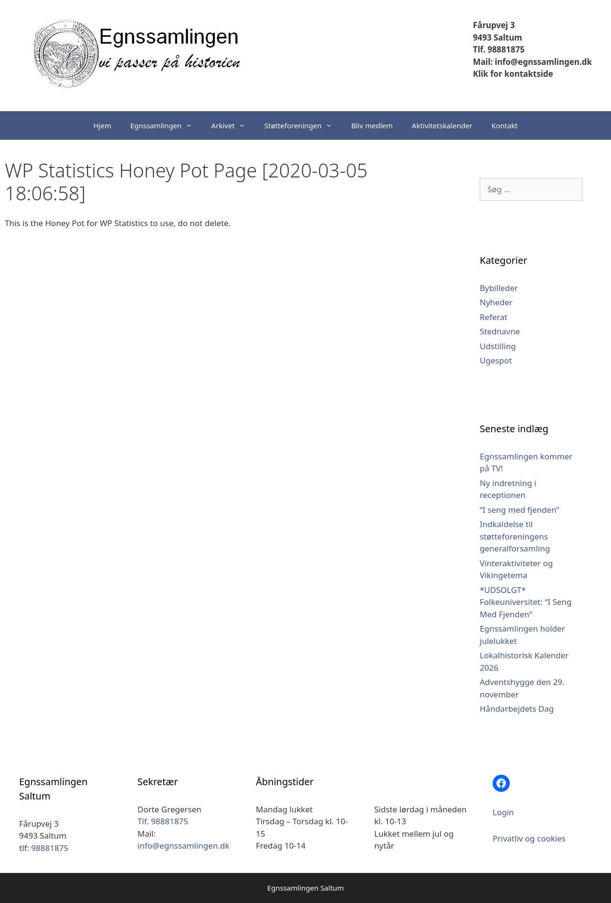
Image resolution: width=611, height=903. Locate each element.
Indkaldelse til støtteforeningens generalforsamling (515, 536)
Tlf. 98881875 (499, 49)
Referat (493, 316)
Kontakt (505, 125)
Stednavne (500, 331)
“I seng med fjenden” (519, 509)
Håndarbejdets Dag (517, 708)
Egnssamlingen (166, 125)
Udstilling (498, 346)
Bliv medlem (372, 125)
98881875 (49, 847)
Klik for (487, 73)
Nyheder (496, 302)
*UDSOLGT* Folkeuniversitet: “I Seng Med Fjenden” (525, 602)
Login (503, 812)
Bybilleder (499, 287)
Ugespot (496, 360)
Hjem (102, 125)
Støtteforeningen (303, 125)
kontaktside (527, 73)
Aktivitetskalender (442, 125)
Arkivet (233, 125)
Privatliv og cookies (529, 838)
